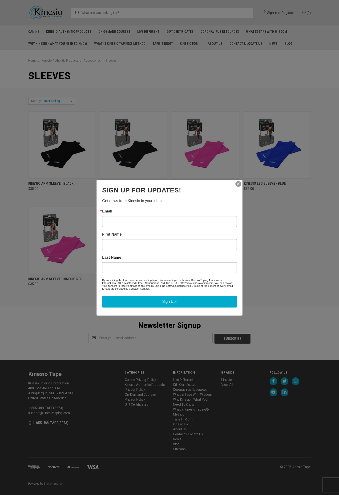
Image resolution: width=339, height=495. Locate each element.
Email (107, 211)
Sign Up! (169, 301)
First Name (112, 234)
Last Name (111, 257)
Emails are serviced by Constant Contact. (126, 288)
